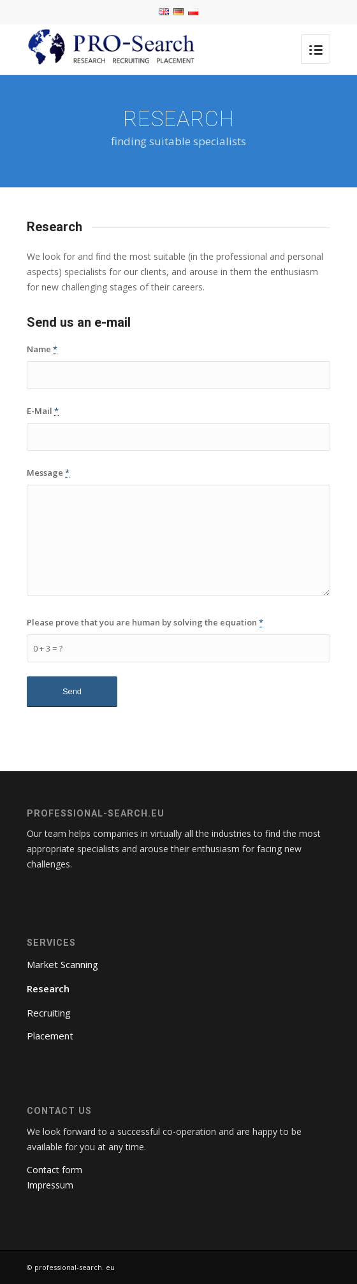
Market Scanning (62, 964)
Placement (50, 1035)
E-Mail (43, 411)
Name (42, 349)
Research (48, 988)
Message (48, 472)
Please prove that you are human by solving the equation (145, 622)
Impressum (50, 1185)
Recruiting (49, 1012)
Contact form (54, 1170)
